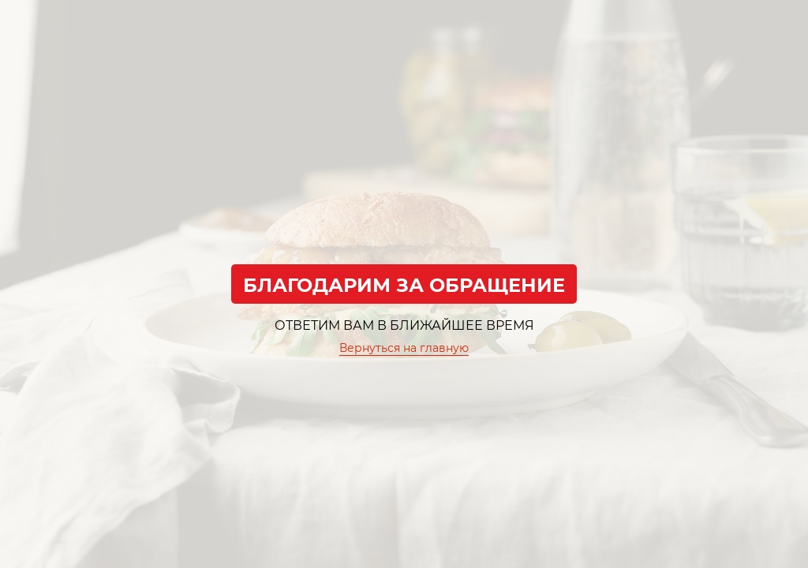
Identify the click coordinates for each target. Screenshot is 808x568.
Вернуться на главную (404, 348)
